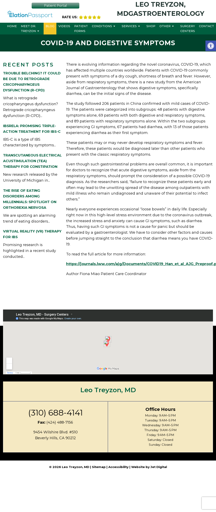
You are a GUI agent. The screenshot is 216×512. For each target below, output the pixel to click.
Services (129, 26)
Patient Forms (81, 28)
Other (165, 26)
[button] (210, 46)
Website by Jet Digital (149, 467)
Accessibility (118, 467)
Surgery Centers (187, 28)
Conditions (102, 26)
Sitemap (99, 467)
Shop (150, 26)
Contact (206, 26)
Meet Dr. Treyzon (28, 28)
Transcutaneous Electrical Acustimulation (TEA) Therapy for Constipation (32, 161)
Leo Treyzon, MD (108, 390)
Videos (64, 26)
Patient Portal (55, 5)
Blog (50, 26)
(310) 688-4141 (55, 413)
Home (12, 26)
